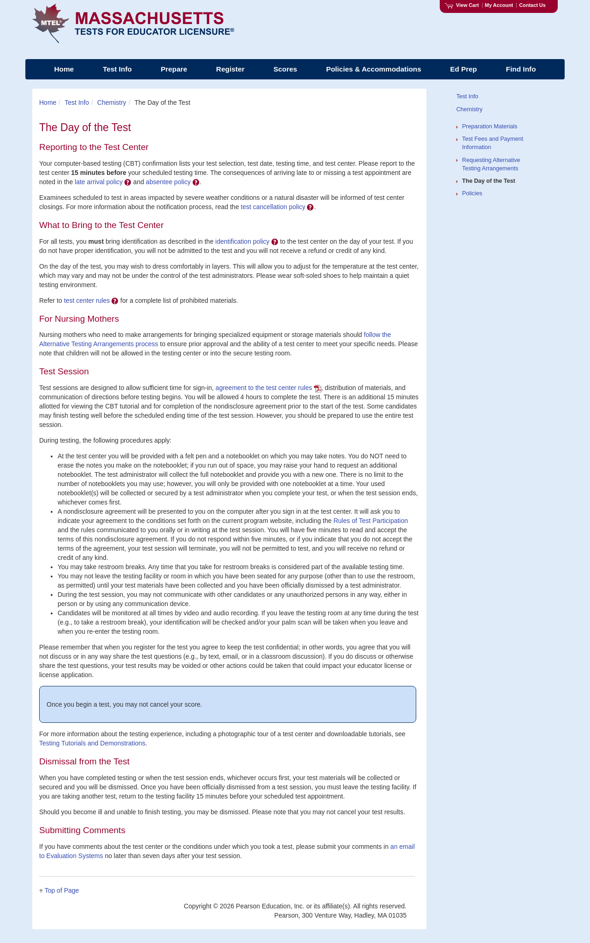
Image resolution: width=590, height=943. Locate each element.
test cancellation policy (277, 206)
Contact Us (532, 5)
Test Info (77, 102)
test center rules (91, 300)
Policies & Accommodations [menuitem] (373, 69)
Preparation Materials (490, 126)
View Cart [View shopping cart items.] (462, 5)
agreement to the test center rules (268, 387)
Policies (472, 193)
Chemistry (111, 102)
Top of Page (62, 890)
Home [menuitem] (64, 69)
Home (47, 102)
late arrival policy (103, 182)
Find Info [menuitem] (521, 69)
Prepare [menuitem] (174, 69)
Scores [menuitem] (285, 69)
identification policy (246, 241)
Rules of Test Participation (370, 520)
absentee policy (172, 182)
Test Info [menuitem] (117, 69)
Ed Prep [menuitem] (463, 69)
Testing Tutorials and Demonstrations (92, 743)
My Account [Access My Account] (499, 5)
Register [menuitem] (230, 69)
